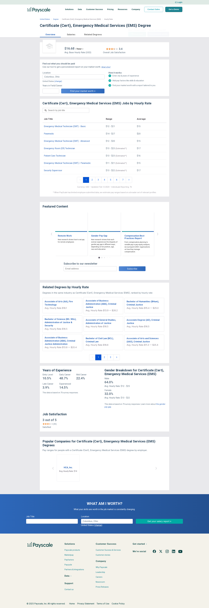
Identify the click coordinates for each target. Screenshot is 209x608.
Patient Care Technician (55, 155)
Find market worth (158, 34)
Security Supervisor (53, 170)
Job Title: (30, 516)
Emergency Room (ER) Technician (59, 148)
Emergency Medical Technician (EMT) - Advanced (67, 141)
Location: (47, 72)
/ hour (79, 49)
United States (45, 19)
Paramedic (49, 133)
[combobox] (73, 76)
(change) (58, 81)
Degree (56, 19)
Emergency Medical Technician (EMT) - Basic (65, 126)
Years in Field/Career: (53, 85)
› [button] (157, 233)
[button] (50, 34)
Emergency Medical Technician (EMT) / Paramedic (67, 163)
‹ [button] (51, 233)
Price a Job (137, 34)
